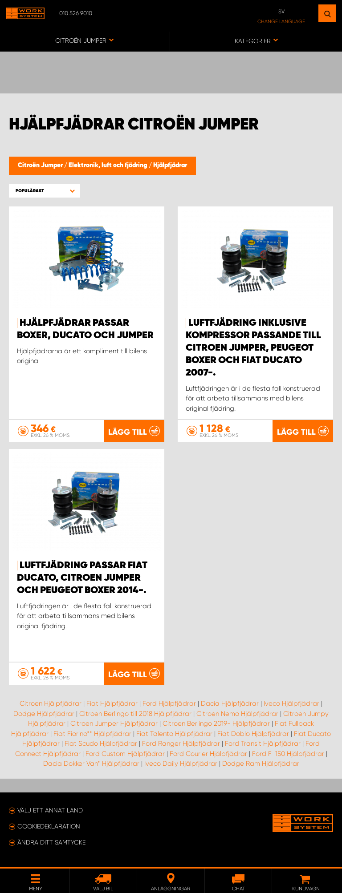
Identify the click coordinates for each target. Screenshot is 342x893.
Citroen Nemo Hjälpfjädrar (237, 714)
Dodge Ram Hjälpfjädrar (260, 764)
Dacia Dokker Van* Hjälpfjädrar (91, 764)
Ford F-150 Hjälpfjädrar (288, 754)
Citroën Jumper (41, 165)
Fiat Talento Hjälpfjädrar (174, 734)
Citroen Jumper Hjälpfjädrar (114, 723)
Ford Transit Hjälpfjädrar (263, 743)
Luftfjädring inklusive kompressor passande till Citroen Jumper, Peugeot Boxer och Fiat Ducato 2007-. (253, 348)
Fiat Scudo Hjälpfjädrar (101, 743)
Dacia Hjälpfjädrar (230, 703)
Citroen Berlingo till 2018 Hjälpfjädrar (135, 714)
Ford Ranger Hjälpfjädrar (181, 743)
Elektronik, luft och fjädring (109, 165)
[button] (44, 191)
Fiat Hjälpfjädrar (112, 703)
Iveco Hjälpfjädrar (291, 703)
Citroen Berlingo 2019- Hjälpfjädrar (216, 723)
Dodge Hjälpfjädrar (43, 714)
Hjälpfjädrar (170, 165)
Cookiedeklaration (48, 826)
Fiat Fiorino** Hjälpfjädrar (92, 734)
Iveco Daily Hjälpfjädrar (180, 764)
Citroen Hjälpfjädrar (50, 703)
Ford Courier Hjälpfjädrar (208, 754)
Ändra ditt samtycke (51, 842)
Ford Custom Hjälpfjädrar (125, 754)
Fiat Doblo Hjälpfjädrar (253, 734)
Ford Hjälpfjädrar (169, 703)
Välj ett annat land (50, 810)
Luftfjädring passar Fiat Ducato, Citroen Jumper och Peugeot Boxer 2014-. (82, 578)
